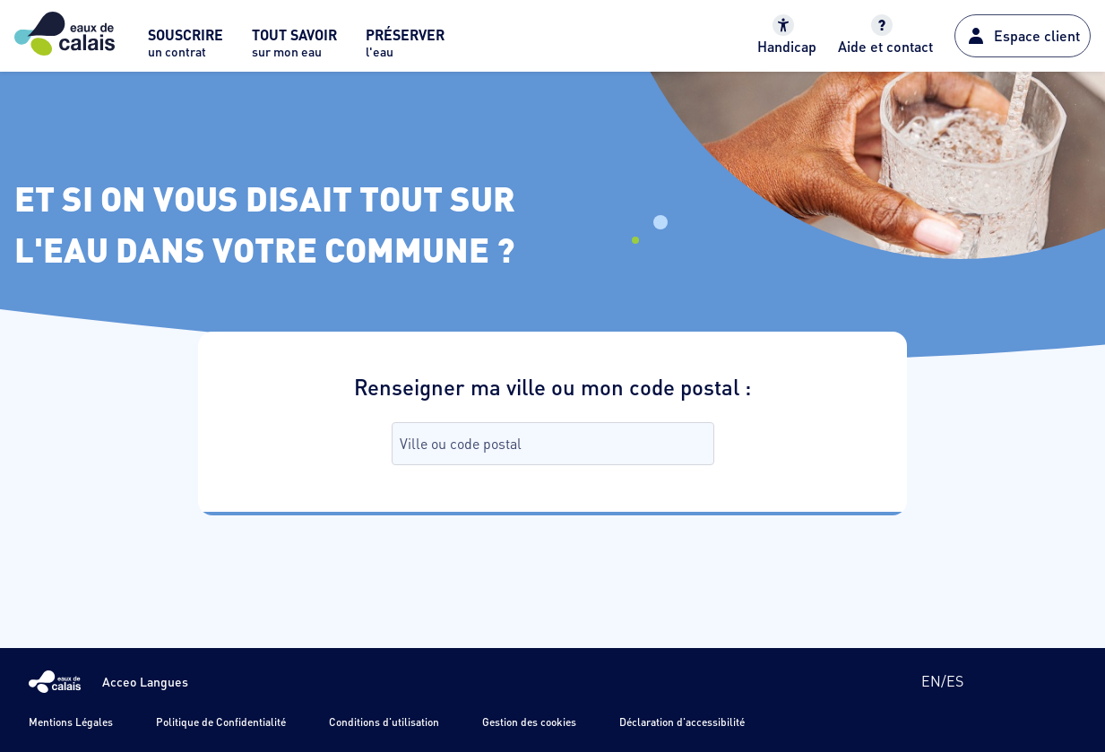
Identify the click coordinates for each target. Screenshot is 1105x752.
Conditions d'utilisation (384, 722)
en (931, 680)
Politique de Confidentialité (221, 722)
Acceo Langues (145, 681)
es (954, 680)
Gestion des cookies (529, 722)
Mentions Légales (71, 722)
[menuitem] (185, 48)
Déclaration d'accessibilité (682, 722)
